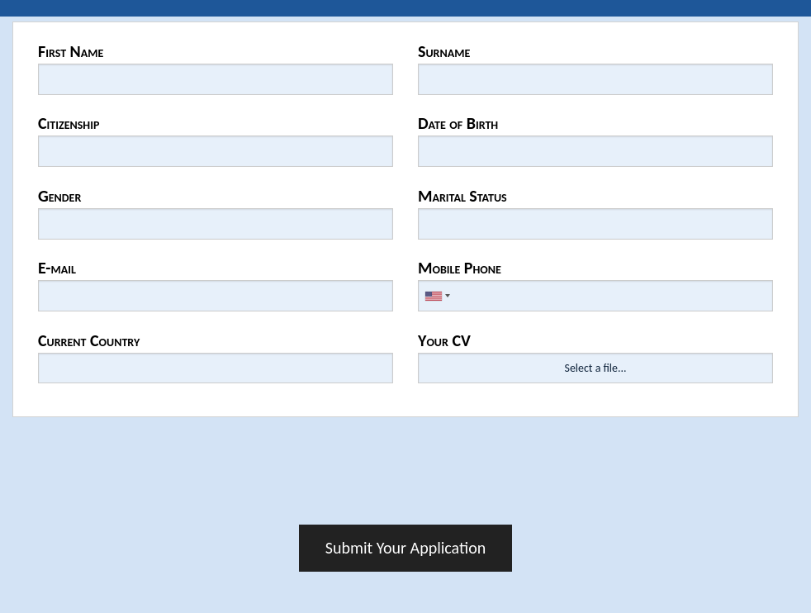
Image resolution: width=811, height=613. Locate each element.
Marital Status (462, 196)
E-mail (57, 268)
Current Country (89, 340)
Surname (444, 51)
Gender (59, 196)
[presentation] (405, 476)
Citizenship (68, 123)
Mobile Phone (459, 268)
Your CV (444, 340)
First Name (70, 51)
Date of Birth (458, 123)
